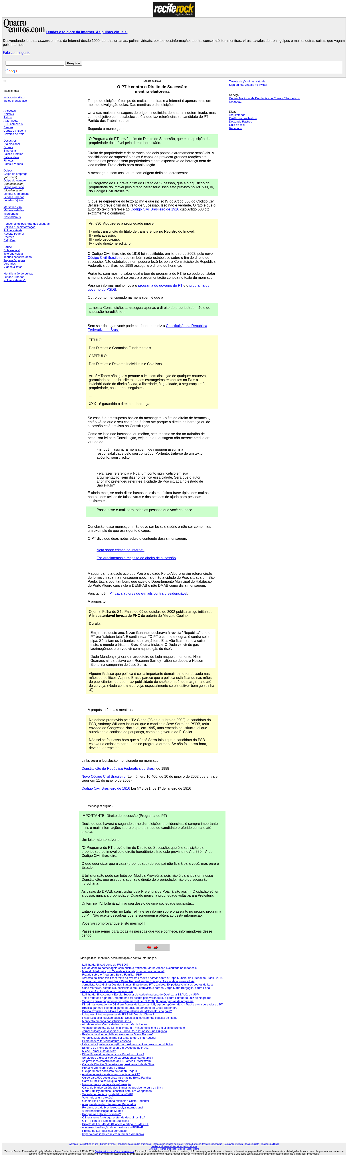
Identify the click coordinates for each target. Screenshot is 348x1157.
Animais (9, 114)
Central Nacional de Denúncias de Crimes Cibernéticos (264, 98)
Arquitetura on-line (89, 1144)
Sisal (189, 1149)
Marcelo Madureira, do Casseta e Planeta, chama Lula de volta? (123, 971)
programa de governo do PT (160, 285)
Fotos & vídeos (13, 164)
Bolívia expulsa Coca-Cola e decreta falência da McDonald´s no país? (127, 1011)
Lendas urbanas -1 (16, 277)
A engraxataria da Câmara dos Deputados (109, 1104)
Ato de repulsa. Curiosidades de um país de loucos (114, 1024)
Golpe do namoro (15, 180)
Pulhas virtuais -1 (15, 280)
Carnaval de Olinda (233, 1144)
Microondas (11, 213)
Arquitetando (237, 115)
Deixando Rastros (240, 121)
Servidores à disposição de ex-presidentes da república (117, 1057)
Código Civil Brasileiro (105, 257)
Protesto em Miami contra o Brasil (103, 1067)
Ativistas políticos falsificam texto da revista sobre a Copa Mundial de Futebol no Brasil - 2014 (152, 978)
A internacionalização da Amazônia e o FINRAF (112, 1127)
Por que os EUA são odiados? (101, 1114)
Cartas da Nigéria (15, 130)
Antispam (74, 1144)
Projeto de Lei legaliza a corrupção (104, 1130)
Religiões (9, 240)
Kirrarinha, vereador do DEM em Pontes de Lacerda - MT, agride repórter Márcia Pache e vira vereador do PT (152, 1004)
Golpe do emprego (16, 173)
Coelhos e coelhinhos (243, 118)
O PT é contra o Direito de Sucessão (105, 1120)
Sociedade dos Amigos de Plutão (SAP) (107, 1094)
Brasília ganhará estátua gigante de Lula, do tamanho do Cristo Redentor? (129, 1007)
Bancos (8, 127)
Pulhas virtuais (13, 230)
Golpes (8, 170)
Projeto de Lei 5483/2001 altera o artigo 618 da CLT (115, 1124)
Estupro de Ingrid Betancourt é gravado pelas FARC (115, 1047)
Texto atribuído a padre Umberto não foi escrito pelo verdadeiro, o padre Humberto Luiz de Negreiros (146, 997)
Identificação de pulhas (18, 273)
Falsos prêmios (13, 154)
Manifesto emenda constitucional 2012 (106, 1021)
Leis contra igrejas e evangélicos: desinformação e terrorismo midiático (127, 1044)
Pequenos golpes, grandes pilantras (26, 223)
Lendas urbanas (14, 197)
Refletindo (235, 128)
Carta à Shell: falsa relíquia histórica (105, 1081)
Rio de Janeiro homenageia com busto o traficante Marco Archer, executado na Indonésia (139, 968)
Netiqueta (235, 101)
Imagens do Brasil (270, 1144)
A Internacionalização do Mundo (102, 1110)
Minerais (153, 1149)
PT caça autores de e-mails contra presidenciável (148, 593)
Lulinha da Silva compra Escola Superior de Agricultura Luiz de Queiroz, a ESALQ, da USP (140, 994)
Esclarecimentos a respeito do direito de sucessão (136, 558)
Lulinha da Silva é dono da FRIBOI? (105, 964)
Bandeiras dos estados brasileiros (134, 1144)
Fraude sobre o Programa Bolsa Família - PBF (112, 974)
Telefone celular (14, 253)
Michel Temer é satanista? (99, 1051)
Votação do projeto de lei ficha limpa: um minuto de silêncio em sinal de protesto (133, 1027)
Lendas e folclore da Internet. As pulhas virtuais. (86, 32)
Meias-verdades (14, 210)
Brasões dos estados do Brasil (168, 1144)
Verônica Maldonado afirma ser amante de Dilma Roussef (119, 1037)
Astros (8, 117)
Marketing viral (13, 207)
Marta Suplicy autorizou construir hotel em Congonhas (117, 1091)
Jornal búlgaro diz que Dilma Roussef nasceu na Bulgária (124, 1031)
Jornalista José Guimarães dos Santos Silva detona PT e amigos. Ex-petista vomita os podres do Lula (147, 984)
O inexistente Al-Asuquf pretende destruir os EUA (113, 1117)
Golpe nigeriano (14, 187)
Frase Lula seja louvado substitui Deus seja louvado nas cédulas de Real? (129, 1017)
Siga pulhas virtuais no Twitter (248, 84)
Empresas (10, 150)
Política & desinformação (20, 227)
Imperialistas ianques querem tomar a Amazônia (113, 1134)
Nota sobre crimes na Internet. (120, 550)
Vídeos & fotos (13, 267)
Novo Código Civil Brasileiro (103, 776)
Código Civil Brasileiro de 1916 (154, 209)
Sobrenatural (12, 250)
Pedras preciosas (167, 1149)
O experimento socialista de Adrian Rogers (109, 1071)
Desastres (10, 140)
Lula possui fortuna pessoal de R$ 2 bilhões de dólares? (118, 1014)
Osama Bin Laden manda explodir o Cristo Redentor (115, 1100)
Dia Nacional (12, 144)
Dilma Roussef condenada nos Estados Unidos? (113, 1054)
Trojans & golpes (14, 260)
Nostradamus (12, 217)
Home (196, 1149)
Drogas (8, 147)
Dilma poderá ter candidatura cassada (106, 1041)
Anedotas (10, 110)
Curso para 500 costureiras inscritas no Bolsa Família (116, 1077)
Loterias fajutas (13, 200)
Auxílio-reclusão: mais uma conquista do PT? (111, 1074)
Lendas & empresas (16, 193)
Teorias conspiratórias (18, 257)
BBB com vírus (13, 124)
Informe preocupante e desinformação (106, 1084)
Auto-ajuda (11, 120)
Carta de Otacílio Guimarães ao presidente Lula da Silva (118, 1064)
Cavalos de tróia (14, 134)
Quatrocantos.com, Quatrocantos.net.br (114, 1151)
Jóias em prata (252, 1144)
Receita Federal (14, 233)
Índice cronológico (15, 100)
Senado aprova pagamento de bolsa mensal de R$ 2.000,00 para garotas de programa (138, 1001)
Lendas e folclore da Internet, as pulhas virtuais (174, 1146)
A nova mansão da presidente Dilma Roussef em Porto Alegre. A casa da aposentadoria (138, 981)
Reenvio (9, 237)
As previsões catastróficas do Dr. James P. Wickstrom (116, 1061)
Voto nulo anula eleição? (98, 1097)
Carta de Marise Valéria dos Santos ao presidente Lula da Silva (122, 1087)
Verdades (10, 263)
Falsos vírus (11, 157)
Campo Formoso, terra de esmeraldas (203, 1144)
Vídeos (181, 1149)
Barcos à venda (108, 1144)
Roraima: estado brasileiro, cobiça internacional (112, 1107)
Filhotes (9, 160)
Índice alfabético (14, 97)
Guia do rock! (237, 125)
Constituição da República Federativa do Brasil (118, 768)
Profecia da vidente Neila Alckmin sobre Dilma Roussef (117, 1034)
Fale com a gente (16, 53)
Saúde (8, 247)
